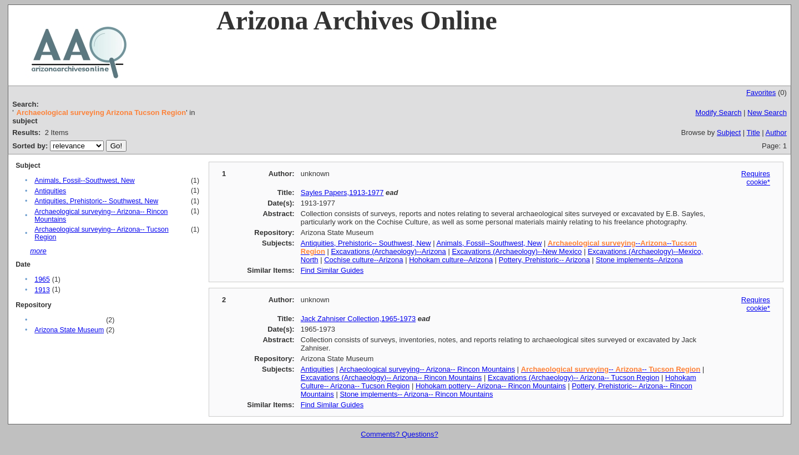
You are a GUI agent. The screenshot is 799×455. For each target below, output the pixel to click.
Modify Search (718, 112)
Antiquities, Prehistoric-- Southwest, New (96, 201)
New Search (767, 112)
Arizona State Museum (69, 330)
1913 (41, 290)
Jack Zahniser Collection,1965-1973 (358, 318)
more (38, 251)
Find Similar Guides (332, 270)
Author (776, 132)
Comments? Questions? (399, 434)
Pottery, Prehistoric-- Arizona (544, 260)
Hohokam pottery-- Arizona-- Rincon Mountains (491, 386)
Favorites (761, 92)
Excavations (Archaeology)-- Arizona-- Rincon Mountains (391, 377)
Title (753, 132)
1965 (41, 279)
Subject (729, 132)
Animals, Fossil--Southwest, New (84, 180)
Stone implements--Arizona (639, 260)
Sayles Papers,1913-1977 (342, 192)
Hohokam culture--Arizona (451, 260)
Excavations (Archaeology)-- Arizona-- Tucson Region (573, 377)
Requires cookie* (755, 177)
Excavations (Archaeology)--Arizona (388, 251)
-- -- (610, 369)
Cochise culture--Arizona (363, 260)
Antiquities (50, 191)
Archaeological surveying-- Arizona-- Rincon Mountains (427, 369)
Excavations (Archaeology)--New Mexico (516, 251)
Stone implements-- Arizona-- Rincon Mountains (416, 394)
